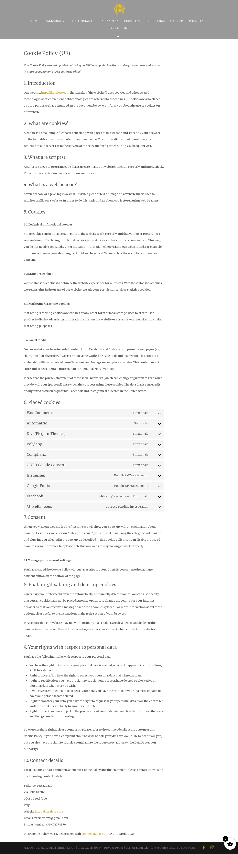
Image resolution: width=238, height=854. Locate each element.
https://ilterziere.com (55, 92)
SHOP (115, 28)
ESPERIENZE (155, 21)
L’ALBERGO (53, 21)
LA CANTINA (109, 21)
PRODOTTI (132, 21)
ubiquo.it (142, 847)
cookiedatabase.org (95, 834)
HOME (34, 21)
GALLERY (177, 21)
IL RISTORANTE (82, 21)
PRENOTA (196, 21)
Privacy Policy (114, 847)
